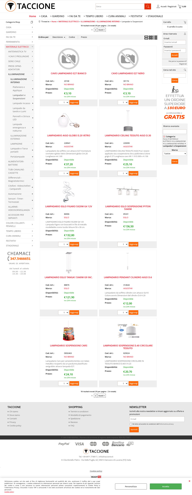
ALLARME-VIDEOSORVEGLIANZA (19, 209)
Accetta (165, 486)
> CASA (43, 16)
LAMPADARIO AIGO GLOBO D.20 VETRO (68, 135)
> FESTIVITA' (135, 16)
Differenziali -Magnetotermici (16, 179)
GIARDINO (11, 32)
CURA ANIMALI (13, 236)
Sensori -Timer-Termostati (16, 200)
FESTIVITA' (11, 240)
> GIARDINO (58, 16)
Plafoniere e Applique (19, 89)
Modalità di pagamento (80, 415)
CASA (8, 27)
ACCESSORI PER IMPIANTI (16, 217)
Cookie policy (9, 492)
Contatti (13, 418)
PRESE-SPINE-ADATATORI (15, 68)
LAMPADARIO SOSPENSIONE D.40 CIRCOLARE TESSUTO (128, 347)
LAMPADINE (16, 143)
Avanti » (101, 30)
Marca (175, 150)
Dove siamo (14, 415)
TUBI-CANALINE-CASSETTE (16, 171)
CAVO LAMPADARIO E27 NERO (127, 73)
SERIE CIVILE (14, 61)
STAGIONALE (12, 245)
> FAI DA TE (74, 16)
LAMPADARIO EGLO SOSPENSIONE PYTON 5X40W (128, 208)
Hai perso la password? (178, 61)
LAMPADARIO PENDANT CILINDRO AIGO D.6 (128, 277)
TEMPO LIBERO (13, 231)
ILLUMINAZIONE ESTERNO (18, 137)
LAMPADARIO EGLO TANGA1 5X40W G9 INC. (69, 277)
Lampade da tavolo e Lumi (19, 110)
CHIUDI (189, 480)
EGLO (66, 217)
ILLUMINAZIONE (16, 74)
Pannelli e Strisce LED (21, 118)
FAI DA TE (10, 37)
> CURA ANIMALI (116, 16)
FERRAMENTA (13, 42)
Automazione (14, 194)
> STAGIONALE (154, 16)
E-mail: (167, 38)
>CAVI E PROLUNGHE (18, 56)
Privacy (12, 422)
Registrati (183, 64)
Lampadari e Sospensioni (19, 97)
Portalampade (17, 156)
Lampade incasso (21, 103)
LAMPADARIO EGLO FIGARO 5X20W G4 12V (68, 206)
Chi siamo (13, 411)
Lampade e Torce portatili (19, 150)
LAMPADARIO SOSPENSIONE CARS (68, 345)
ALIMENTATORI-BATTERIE (16, 163)
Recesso (74, 422)
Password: (168, 46)
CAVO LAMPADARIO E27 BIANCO (68, 73)
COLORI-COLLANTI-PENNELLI (15, 225)
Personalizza (131, 486)
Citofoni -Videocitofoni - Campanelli (19, 187)
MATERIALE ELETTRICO (17, 46)
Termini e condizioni (79, 411)
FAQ (72, 426)
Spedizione (75, 418)
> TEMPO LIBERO (93, 16)
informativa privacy (166, 424)
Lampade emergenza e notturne (19, 127)
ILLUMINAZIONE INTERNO (18, 81)
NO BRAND (69, 84)
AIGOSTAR (68, 146)
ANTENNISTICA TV (17, 51)
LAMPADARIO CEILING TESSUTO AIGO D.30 (128, 135)
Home (33, 16)
